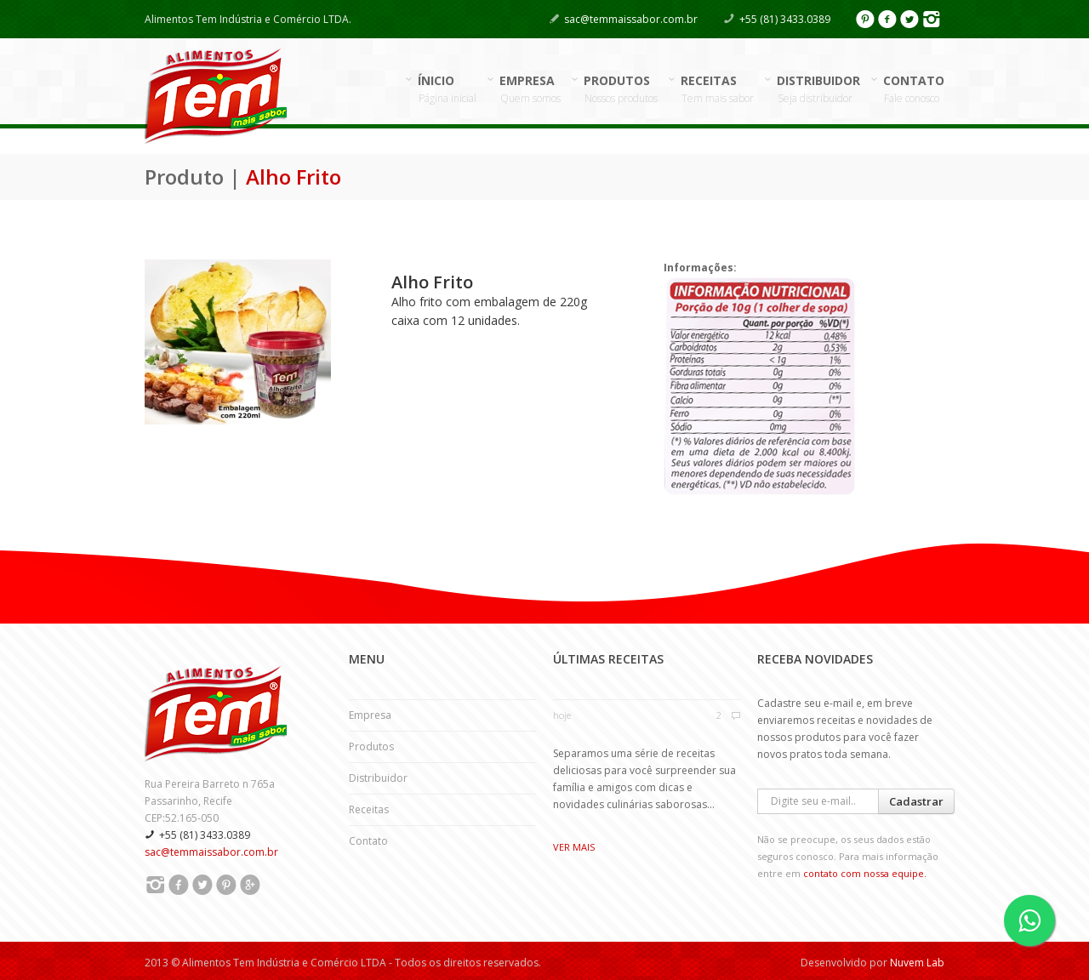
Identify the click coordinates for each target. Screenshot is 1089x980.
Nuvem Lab (917, 962)
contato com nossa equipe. (865, 873)
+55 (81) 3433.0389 (784, 19)
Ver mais (574, 846)
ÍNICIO (447, 88)
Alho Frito (432, 282)
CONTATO (914, 88)
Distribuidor (378, 778)
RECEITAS (717, 88)
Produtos (371, 746)
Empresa (370, 715)
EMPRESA (530, 88)
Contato (368, 841)
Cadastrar (916, 801)
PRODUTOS (621, 88)
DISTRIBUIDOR (819, 88)
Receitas (369, 809)
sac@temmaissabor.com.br (631, 19)
